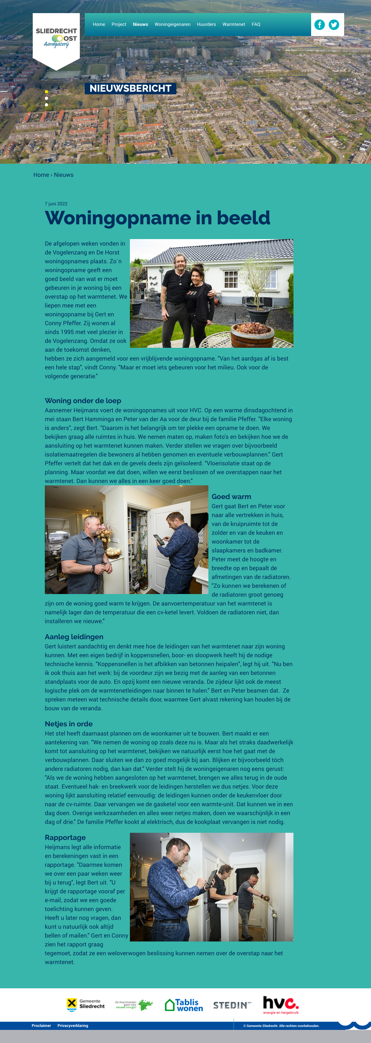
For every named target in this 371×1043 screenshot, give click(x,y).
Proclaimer (41, 1025)
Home (41, 174)
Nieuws (64, 174)
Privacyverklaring (73, 1025)
